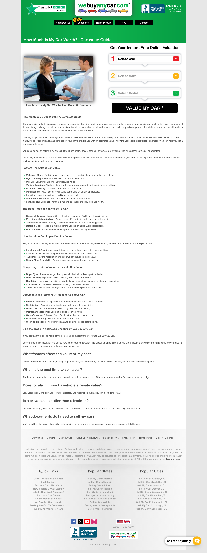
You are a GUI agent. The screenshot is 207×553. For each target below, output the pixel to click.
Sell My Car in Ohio (100, 502)
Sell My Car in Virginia (100, 509)
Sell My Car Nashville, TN (152, 498)
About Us (80, 437)
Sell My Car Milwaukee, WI (151, 495)
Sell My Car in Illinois (100, 485)
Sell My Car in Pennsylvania (100, 505)
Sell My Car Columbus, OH (151, 485)
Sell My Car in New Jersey (100, 495)
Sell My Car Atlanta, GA (152, 478)
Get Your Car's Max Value (48, 485)
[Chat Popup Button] (197, 540)
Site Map (169, 437)
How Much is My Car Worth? (48, 488)
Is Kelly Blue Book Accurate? (48, 492)
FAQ (123, 22)
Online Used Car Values (48, 498)
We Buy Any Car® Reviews (48, 509)
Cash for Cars (48, 482)
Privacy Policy (128, 437)
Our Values (37, 437)
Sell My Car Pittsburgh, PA (151, 505)
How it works (63, 22)
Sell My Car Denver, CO (151, 488)
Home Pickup (103, 22)
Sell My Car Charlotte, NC (152, 482)
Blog (158, 437)
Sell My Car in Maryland (100, 492)
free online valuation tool (43, 342)
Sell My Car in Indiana (100, 488)
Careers (51, 437)
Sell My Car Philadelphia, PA (151, 502)
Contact (144, 22)
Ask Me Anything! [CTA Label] (179, 541)
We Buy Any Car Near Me (48, 502)
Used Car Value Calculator (48, 478)
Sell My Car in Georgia (100, 482)
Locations (81, 22)
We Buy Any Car (106, 336)
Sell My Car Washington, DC (151, 509)
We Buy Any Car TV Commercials (48, 505)
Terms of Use (145, 437)
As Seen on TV (109, 437)
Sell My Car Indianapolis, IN (152, 492)
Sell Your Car (65, 437)
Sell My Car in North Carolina (100, 498)
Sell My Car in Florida (100, 478)
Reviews (93, 437)
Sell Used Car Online (48, 495)
